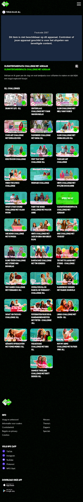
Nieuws (46, 419)
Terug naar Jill (13, 12)
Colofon (5, 435)
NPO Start (8, 468)
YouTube (7, 459)
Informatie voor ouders (12, 423)
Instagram (8, 455)
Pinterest (8, 463)
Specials (46, 431)
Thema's (46, 423)
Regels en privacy (9, 431)
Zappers (46, 427)
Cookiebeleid (8, 427)
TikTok (7, 451)
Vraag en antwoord (10, 419)
